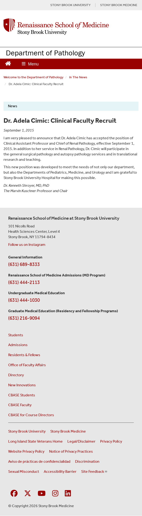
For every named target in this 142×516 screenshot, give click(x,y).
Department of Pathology (45, 52)
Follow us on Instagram (26, 244)
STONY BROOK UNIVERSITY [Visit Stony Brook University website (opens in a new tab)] (70, 5)
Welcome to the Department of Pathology (33, 77)
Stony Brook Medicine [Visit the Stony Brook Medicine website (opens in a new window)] (68, 431)
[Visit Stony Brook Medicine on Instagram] (55, 493)
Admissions (18, 345)
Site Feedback (94, 471)
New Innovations (22, 385)
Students (15, 335)
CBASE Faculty (20, 405)
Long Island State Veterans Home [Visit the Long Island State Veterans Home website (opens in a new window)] (35, 441)
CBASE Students (21, 395)
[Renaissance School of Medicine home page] (71, 26)
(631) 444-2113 (24, 282)
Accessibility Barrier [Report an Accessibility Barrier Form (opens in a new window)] (60, 471)
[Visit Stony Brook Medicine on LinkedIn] (67, 493)
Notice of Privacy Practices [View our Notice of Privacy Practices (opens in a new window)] (71, 451)
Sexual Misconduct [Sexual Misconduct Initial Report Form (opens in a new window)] (23, 471)
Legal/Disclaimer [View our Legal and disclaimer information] (81, 441)
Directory (16, 375)
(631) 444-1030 (24, 300)
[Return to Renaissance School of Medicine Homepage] (8, 63)
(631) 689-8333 (24, 264)
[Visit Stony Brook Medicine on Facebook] (14, 493)
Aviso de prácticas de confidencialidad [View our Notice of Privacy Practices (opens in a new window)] (39, 461)
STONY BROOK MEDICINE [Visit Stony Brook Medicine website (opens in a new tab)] (118, 5)
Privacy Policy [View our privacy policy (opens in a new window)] (111, 441)
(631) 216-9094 (24, 318)
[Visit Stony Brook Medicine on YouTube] (41, 493)
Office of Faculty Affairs (27, 365)
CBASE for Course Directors (31, 415)
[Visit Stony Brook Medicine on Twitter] (27, 493)
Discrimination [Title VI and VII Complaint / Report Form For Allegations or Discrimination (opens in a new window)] (87, 461)
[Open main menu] (30, 64)
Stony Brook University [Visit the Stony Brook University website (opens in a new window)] (27, 431)
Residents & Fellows (24, 355)
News (12, 106)
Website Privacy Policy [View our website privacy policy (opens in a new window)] (26, 451)
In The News (78, 77)
